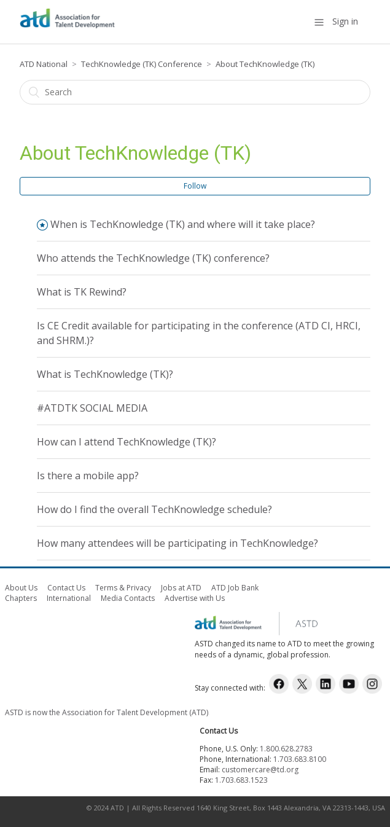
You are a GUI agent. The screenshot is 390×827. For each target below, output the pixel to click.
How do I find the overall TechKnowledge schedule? (154, 509)
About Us (21, 588)
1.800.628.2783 (286, 748)
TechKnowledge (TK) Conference (141, 63)
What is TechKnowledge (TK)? (105, 374)
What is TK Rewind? (82, 292)
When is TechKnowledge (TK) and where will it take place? (182, 224)
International (69, 598)
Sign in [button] (345, 21)
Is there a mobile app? (88, 475)
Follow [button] (195, 186)
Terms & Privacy (123, 588)
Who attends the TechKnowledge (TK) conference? (153, 258)
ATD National (44, 63)
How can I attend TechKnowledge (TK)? (126, 442)
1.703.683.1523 (241, 780)
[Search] (195, 92)
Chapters (21, 598)
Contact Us (66, 588)
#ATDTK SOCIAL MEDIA (92, 408)
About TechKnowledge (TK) (265, 63)
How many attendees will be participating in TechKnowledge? (177, 543)
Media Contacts (128, 598)
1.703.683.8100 (299, 759)
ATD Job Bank (235, 588)
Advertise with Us (195, 598)
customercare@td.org (260, 769)
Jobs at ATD (181, 588)
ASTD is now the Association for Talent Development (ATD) (106, 712)
